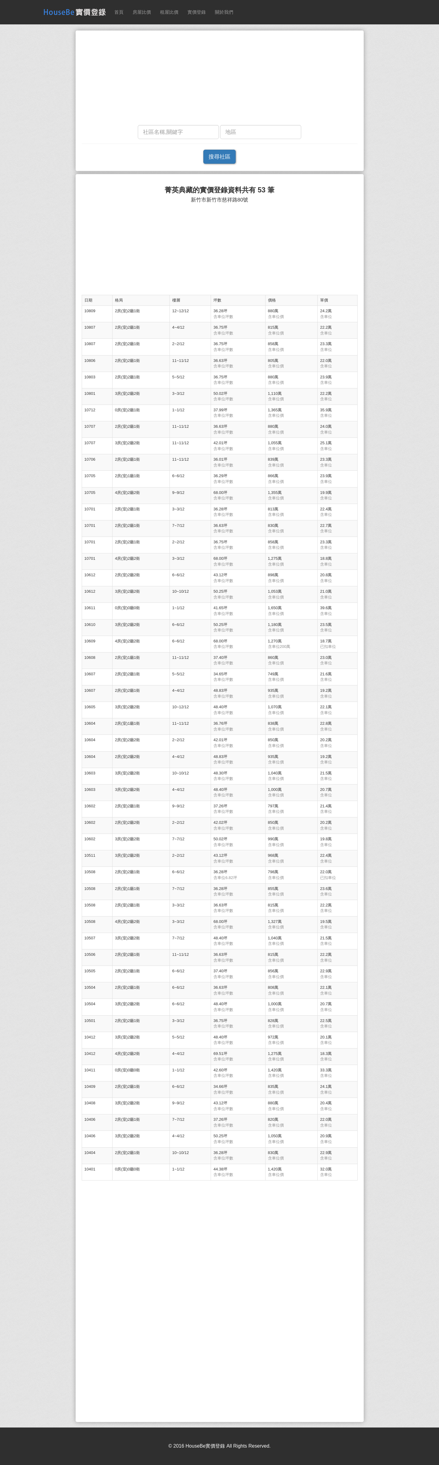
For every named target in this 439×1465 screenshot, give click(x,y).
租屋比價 (169, 12)
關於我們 (224, 12)
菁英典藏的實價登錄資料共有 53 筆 (219, 190)
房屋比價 (142, 12)
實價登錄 (196, 12)
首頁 (118, 12)
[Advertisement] (220, 79)
